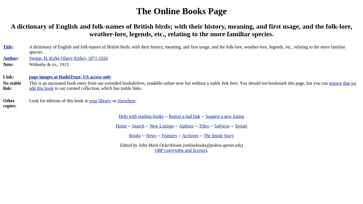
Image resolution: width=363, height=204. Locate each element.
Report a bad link (184, 116)
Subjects (222, 126)
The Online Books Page (181, 11)
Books (135, 135)
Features (169, 135)
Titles (204, 126)
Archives (190, 135)
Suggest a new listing (225, 116)
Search (138, 126)
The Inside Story (219, 135)
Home (121, 126)
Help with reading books (141, 116)
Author (10, 58)
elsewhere (126, 100)
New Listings (162, 126)
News (151, 135)
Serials (241, 126)
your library (99, 100)
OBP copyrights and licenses (181, 150)
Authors (186, 126)
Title (7, 46)
